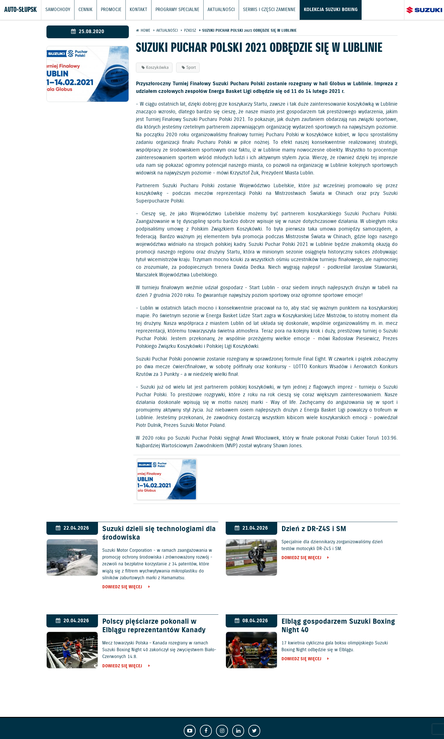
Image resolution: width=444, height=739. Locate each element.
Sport (191, 68)
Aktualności (211, 10)
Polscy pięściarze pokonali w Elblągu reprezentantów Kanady (154, 626)
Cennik (83, 10)
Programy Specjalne (170, 10)
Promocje (108, 10)
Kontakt (133, 10)
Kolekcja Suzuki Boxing (315, 10)
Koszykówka (157, 68)
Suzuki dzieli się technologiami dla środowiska (159, 533)
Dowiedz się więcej (122, 587)
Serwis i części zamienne (257, 10)
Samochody (56, 10)
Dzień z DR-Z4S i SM (313, 529)
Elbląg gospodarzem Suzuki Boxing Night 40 (338, 626)
